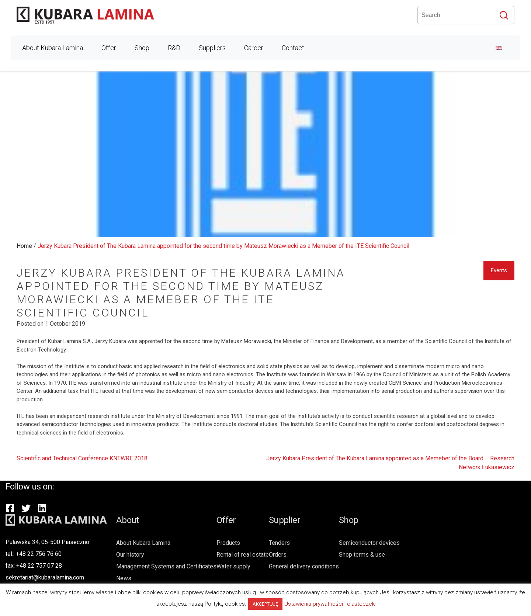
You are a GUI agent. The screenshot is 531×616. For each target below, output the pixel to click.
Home (24, 245)
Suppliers (212, 48)
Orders (278, 554)
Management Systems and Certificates (166, 566)
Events (499, 270)
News (123, 578)
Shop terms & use (362, 554)
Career (253, 48)
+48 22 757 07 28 (39, 565)
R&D (174, 48)
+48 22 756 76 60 (39, 553)
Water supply (233, 566)
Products (228, 542)
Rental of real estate (242, 554)
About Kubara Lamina (52, 48)
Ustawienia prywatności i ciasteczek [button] (329, 604)
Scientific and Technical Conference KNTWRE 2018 (82, 458)
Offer (108, 48)
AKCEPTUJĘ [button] (265, 604)
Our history (130, 554)
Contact (293, 48)
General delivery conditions (304, 566)
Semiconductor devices (369, 542)
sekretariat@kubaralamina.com (45, 577)
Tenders (279, 542)
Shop (142, 48)
